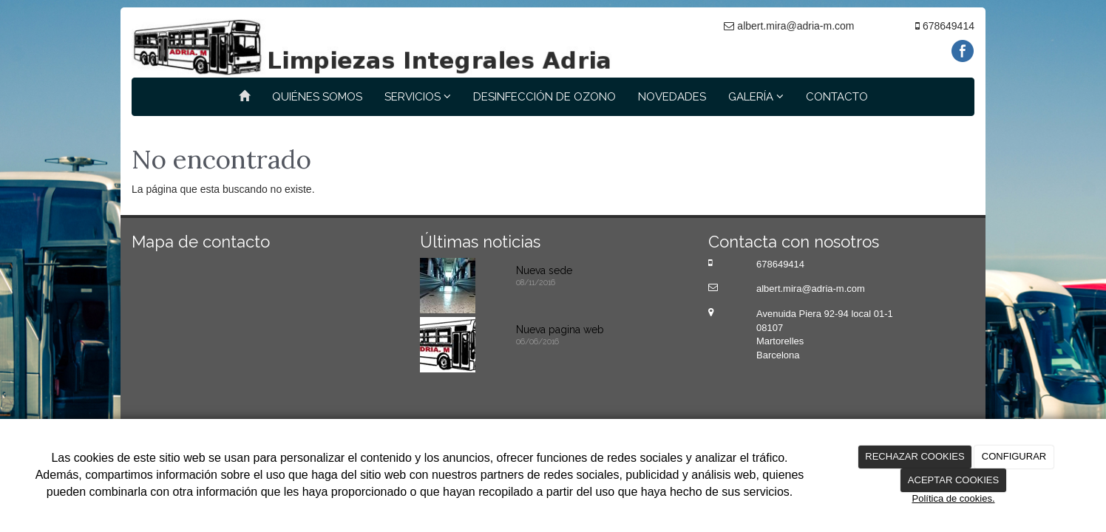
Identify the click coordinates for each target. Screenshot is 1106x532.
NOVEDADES (672, 96)
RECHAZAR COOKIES (914, 456)
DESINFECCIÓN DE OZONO (544, 96)
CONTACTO (837, 96)
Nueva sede (544, 270)
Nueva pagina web (560, 329)
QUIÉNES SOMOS (317, 96)
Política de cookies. (953, 498)
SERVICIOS (417, 96)
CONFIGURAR (1014, 456)
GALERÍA (756, 96)
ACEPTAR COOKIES (953, 479)
